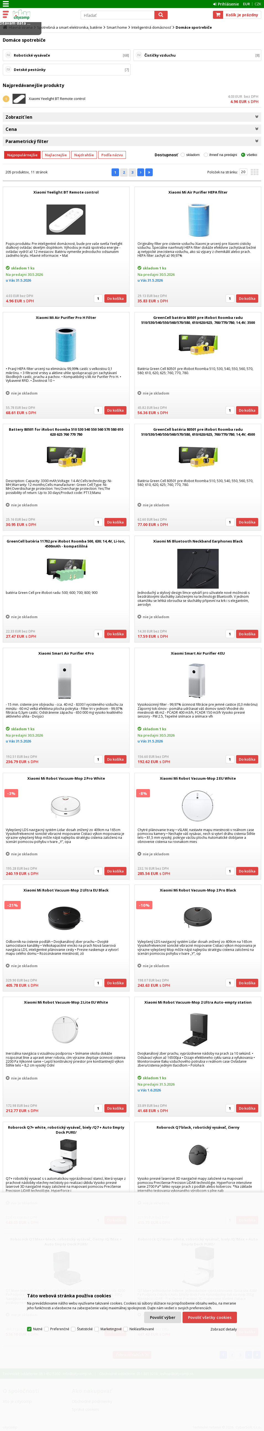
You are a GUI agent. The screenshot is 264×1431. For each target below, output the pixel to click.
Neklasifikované (142, 1329)
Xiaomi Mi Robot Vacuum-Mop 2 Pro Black (198, 890)
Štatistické (85, 1329)
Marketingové (111, 1329)
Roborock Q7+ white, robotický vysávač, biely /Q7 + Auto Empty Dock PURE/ (66, 1130)
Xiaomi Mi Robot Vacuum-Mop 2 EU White (198, 778)
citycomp (43, 14)
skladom (192, 155)
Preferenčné (59, 1329)
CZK (258, 3)
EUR (246, 3)
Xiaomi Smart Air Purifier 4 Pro (66, 653)
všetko (252, 155)
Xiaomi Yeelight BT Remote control (57, 98)
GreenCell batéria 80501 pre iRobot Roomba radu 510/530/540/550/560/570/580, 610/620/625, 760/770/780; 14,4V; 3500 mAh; (198, 322)
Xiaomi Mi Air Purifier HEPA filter (198, 192)
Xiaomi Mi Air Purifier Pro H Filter (66, 317)
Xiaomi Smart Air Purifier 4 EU (198, 653)
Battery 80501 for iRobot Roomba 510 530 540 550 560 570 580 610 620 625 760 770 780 (66, 432)
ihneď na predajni (223, 155)
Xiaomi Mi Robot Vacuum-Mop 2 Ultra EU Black (66, 890)
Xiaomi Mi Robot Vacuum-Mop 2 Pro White (66, 778)
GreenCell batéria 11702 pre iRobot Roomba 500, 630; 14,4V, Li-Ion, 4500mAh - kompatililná (66, 544)
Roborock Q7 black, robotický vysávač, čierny (198, 1127)
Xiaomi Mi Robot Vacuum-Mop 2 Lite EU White (66, 1002)
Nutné (38, 1329)
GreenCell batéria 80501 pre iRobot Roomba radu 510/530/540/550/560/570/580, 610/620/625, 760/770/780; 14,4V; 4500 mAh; (198, 434)
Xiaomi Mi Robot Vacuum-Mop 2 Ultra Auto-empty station (198, 1002)
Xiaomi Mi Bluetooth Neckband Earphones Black (198, 541)
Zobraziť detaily (223, 1329)
